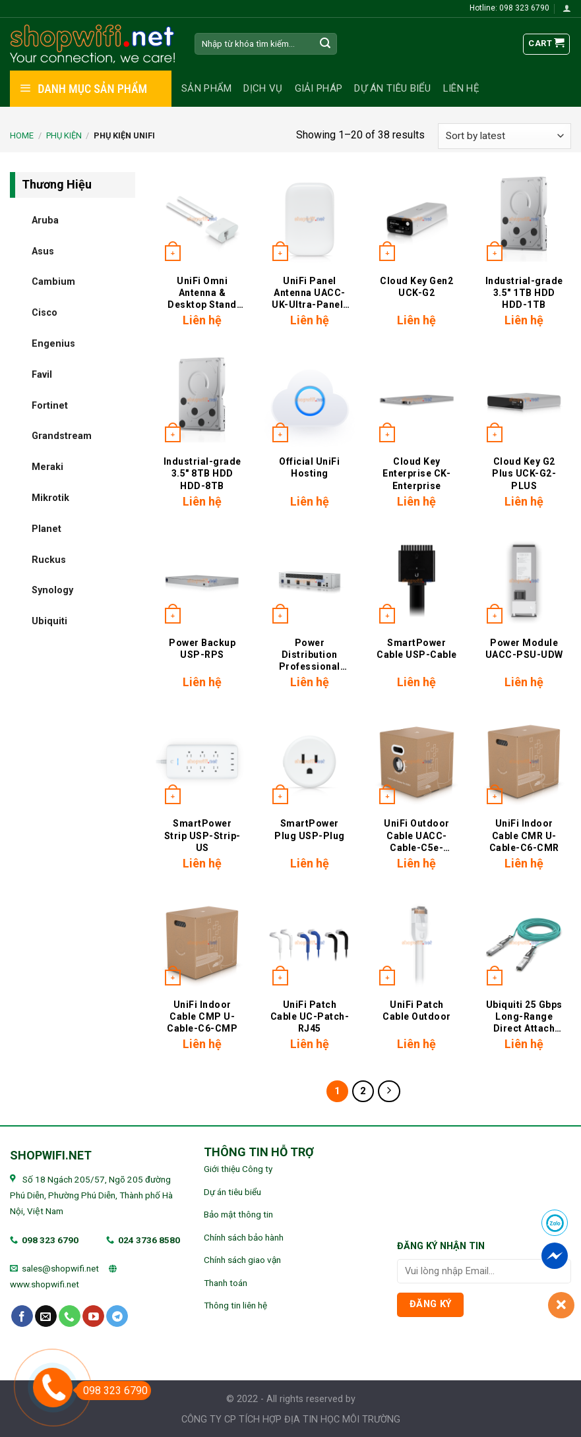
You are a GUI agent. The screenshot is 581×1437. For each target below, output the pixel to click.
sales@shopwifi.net (60, 1268)
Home (22, 135)
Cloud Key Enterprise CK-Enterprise (416, 473)
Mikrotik (50, 497)
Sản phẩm (206, 88)
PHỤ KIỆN (64, 135)
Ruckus (49, 559)
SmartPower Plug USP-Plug (309, 829)
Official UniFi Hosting (309, 467)
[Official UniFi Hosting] (309, 400)
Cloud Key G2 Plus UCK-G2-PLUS (524, 473)
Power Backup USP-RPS (202, 648)
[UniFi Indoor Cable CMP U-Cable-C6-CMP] (202, 943)
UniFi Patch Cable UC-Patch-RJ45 (310, 1016)
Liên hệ (461, 88)
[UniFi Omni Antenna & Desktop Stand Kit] (202, 219)
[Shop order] (504, 136)
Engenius (53, 343)
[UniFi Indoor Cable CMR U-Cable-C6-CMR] (524, 762)
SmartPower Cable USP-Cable (417, 648)
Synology (52, 590)
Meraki (47, 467)
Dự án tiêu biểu (392, 88)
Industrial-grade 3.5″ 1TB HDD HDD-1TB (524, 293)
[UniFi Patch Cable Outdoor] (416, 943)
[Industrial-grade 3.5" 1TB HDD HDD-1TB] (524, 219)
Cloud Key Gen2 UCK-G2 (416, 287)
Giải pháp (319, 88)
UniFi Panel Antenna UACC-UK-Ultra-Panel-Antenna (310, 293)
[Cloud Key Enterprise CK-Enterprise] (416, 400)
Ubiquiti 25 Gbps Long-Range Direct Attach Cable (524, 1016)
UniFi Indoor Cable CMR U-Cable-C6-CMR (524, 835)
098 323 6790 (50, 1240)
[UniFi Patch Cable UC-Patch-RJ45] (309, 943)
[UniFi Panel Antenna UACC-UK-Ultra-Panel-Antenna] (309, 219)
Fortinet (50, 405)
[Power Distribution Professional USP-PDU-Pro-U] (309, 581)
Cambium (53, 281)
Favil (42, 374)
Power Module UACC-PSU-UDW (524, 648)
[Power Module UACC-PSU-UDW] (524, 581)
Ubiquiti (49, 621)
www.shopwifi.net (44, 1284)
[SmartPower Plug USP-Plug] (309, 762)
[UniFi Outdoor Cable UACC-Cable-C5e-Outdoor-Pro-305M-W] (416, 762)
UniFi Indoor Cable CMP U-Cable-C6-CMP (202, 1016)
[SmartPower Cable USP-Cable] (416, 581)
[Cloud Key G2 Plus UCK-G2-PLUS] (524, 400)
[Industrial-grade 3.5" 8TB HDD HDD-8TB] (202, 400)
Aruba (45, 219)
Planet (46, 528)
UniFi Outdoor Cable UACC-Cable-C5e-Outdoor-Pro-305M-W (417, 835)
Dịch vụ (262, 88)
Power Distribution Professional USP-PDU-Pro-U (309, 654)
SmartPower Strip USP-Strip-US (202, 835)
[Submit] (325, 44)
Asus (43, 250)
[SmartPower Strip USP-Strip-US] (202, 762)
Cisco (44, 312)
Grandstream (62, 436)
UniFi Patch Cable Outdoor (416, 1010)
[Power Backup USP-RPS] (202, 581)
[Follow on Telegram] (117, 1316)
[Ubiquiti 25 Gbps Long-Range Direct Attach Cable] (524, 943)
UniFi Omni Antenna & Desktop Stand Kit (202, 293)
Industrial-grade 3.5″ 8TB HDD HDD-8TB (202, 473)
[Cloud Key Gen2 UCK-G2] (416, 219)
